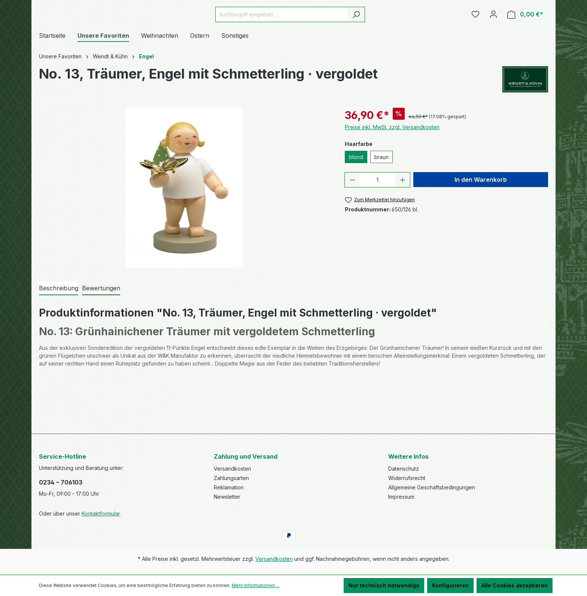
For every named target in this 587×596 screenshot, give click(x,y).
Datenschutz (403, 468)
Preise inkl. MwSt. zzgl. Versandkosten (392, 169)
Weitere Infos (408, 456)
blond (356, 199)
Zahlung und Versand (245, 456)
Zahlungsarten (231, 478)
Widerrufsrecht (406, 478)
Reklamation (229, 487)
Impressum (401, 496)
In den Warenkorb (480, 222)
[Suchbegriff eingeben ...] (300, 35)
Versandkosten (232, 468)
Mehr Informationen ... (255, 585)
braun (381, 199)
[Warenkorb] (525, 35)
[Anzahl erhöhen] (403, 222)
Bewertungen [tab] (101, 330)
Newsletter (227, 496)
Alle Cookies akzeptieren (514, 585)
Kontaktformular (101, 513)
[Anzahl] (377, 222)
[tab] (58, 330)
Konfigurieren (450, 585)
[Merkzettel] (475, 35)
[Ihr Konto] (493, 35)
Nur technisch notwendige (384, 585)
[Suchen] (375, 35)
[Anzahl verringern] (352, 222)
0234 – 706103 (60, 482)
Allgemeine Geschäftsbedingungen (431, 487)
